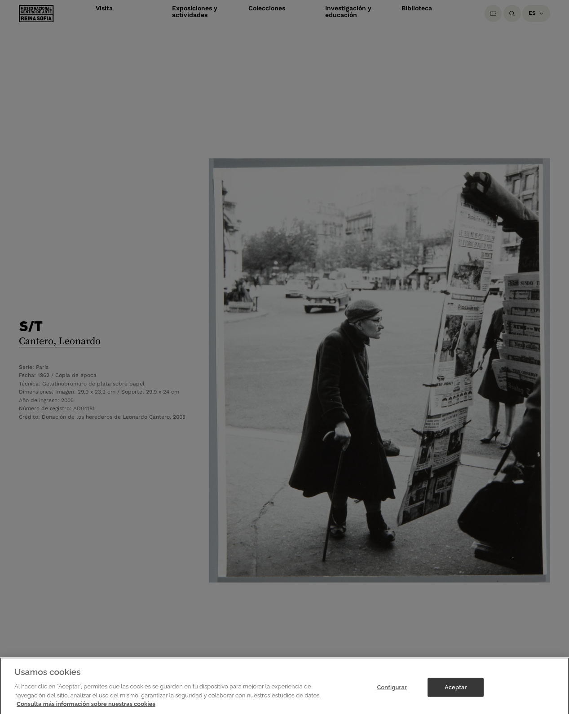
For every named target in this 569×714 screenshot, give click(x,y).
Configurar (392, 695)
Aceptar (456, 695)
